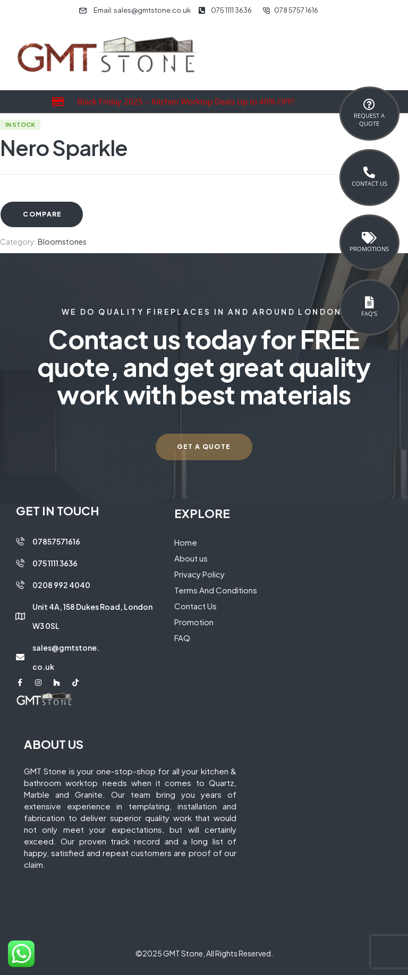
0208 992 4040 (61, 585)
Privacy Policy (199, 574)
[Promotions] (369, 238)
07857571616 (56, 541)
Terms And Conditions (215, 590)
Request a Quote (369, 119)
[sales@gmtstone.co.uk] (20, 657)
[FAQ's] (369, 302)
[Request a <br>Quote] (369, 104)
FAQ (182, 638)
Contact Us (369, 183)
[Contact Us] (369, 172)
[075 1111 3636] (20, 563)
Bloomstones (62, 241)
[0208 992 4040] (20, 585)
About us (191, 558)
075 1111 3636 (55, 563)
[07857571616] (20, 541)
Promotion (194, 622)
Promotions (369, 249)
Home (185, 542)
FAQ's (369, 313)
